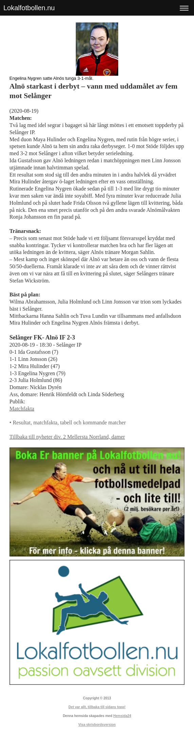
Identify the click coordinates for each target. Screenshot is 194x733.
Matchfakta (22, 408)
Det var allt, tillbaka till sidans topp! (97, 707)
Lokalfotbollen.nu (29, 8)
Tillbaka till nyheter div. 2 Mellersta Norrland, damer (67, 437)
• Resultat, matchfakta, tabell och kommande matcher (68, 422)
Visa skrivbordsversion (97, 725)
